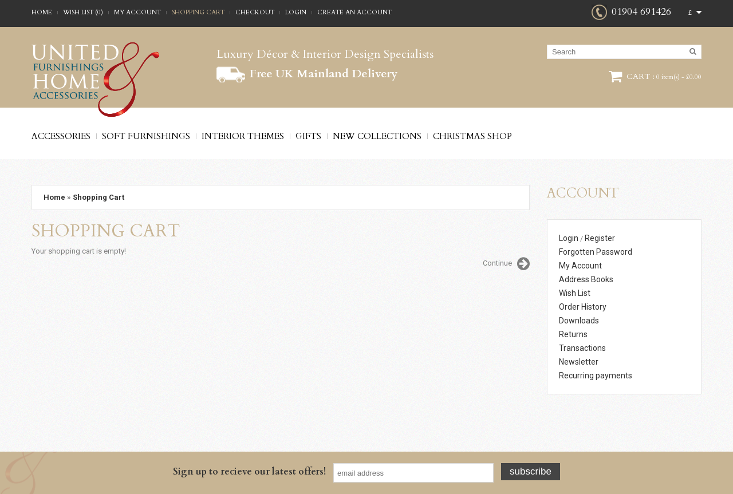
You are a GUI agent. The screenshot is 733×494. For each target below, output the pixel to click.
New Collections (377, 136)
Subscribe (530, 471)
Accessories (60, 136)
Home (41, 12)
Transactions (582, 348)
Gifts (308, 136)
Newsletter (578, 361)
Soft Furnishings (146, 136)
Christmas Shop (472, 136)
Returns (573, 334)
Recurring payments (595, 375)
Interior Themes (243, 136)
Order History (582, 306)
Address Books (586, 279)
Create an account (354, 12)
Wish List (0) (83, 12)
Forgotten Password (595, 251)
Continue (506, 263)
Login (295, 12)
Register (600, 238)
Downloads (579, 320)
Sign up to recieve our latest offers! (249, 471)
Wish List (574, 293)
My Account (137, 12)
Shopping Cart (198, 12)
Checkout (254, 12)
